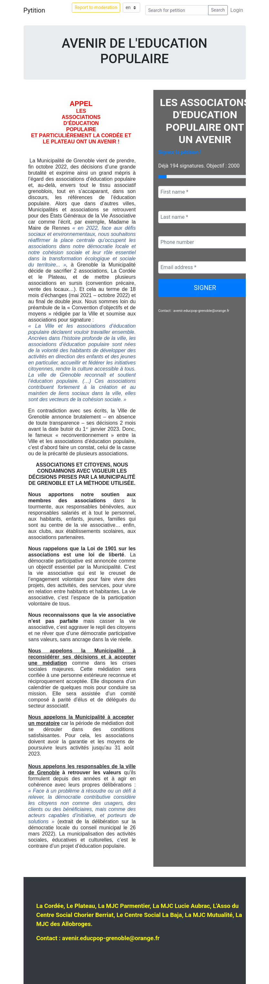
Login (236, 10)
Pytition (34, 10)
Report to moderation (96, 7)
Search (218, 10)
